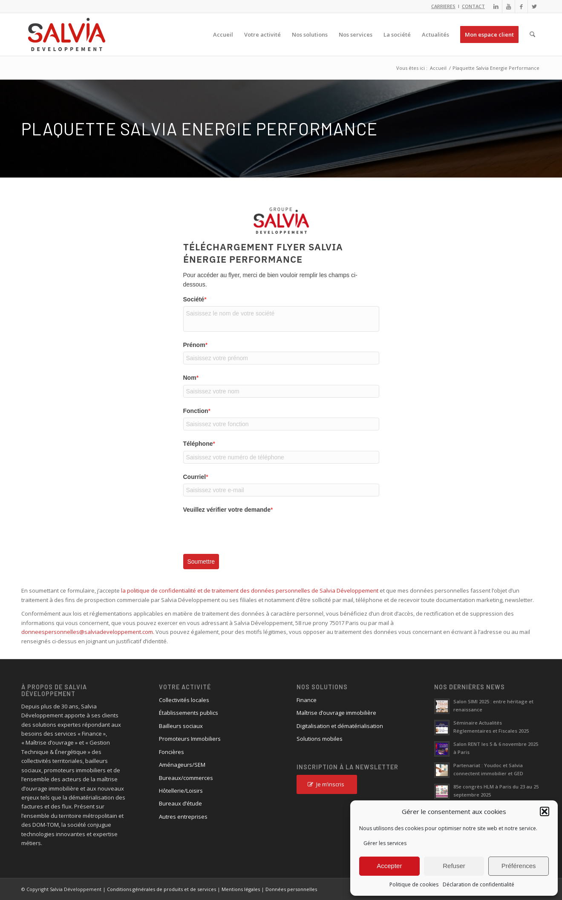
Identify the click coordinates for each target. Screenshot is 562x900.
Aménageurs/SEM (182, 764)
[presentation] (248, 533)
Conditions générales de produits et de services (161, 889)
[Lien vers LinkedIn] (496, 6)
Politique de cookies (413, 884)
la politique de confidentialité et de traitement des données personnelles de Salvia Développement (249, 590)
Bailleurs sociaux (181, 726)
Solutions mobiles (320, 738)
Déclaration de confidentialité (478, 884)
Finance (307, 700)
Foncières (171, 752)
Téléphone (199, 443)
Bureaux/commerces (186, 778)
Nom (191, 377)
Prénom (195, 344)
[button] (544, 811)
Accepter (389, 865)
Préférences (518, 865)
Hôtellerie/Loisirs (181, 790)
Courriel (195, 476)
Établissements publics (188, 713)
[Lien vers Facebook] (521, 6)
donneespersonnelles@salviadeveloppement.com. (87, 632)
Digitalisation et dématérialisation (340, 726)
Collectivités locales (184, 700)
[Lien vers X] (534, 6)
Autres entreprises (183, 816)
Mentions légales (241, 889)
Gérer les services (384, 843)
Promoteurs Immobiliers (190, 738)
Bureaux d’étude (180, 803)
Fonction (197, 410)
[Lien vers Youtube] (508, 6)
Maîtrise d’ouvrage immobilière (336, 713)
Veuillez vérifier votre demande (228, 509)
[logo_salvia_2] (66, 34)
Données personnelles (291, 889)
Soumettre (201, 561)
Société (195, 299)
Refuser (454, 865)
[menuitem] (223, 34)
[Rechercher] (532, 34)
